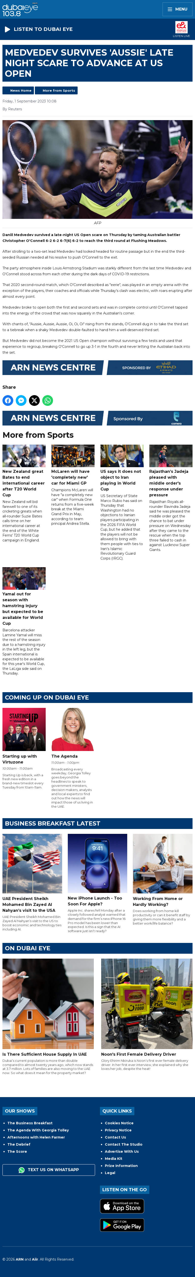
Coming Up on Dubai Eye (47, 697)
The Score (17, 1151)
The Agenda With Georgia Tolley (38, 1130)
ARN (20, 1259)
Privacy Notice (118, 1130)
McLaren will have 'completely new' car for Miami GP (73, 465)
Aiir (35, 1259)
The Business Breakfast (30, 1123)
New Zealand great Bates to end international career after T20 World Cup (24, 471)
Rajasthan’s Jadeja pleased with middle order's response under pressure (171, 471)
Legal (110, 1173)
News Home (20, 90)
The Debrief (18, 1144)
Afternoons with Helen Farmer (36, 1137)
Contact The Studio (123, 1144)
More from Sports (59, 90)
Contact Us (115, 1137)
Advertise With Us (122, 1151)
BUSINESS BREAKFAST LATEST (52, 823)
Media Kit (113, 1158)
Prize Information (121, 1166)
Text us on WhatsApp (49, 1170)
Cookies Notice (119, 1123)
